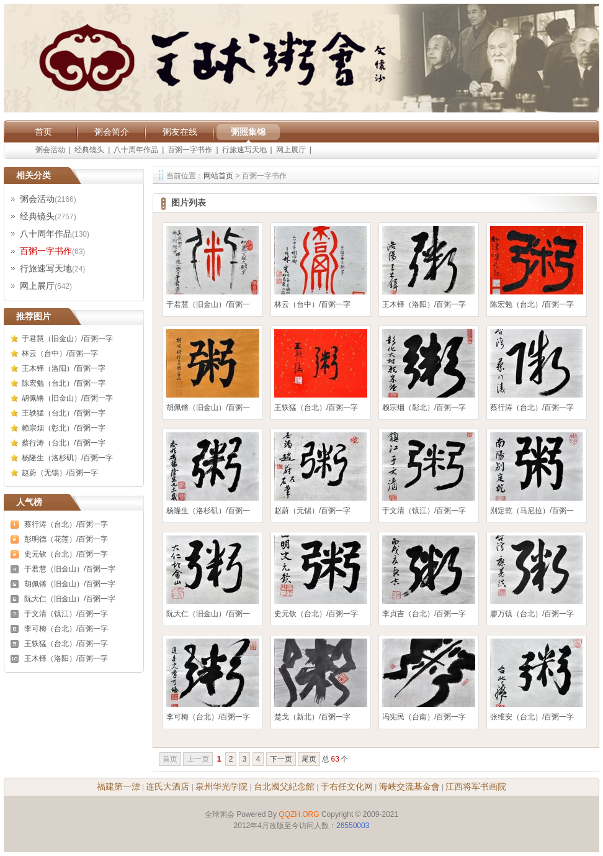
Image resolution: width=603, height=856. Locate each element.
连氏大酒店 (167, 786)
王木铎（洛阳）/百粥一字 (63, 368)
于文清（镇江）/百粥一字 (66, 613)
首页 (43, 132)
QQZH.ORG (299, 814)
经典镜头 (89, 149)
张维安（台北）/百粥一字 (532, 717)
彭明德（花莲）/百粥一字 (66, 539)
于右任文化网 (347, 786)
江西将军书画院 (475, 786)
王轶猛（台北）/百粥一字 (63, 413)
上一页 (198, 759)
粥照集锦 (248, 132)
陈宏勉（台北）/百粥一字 (63, 383)
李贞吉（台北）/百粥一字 (424, 613)
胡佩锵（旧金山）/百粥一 (208, 407)
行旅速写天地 (244, 149)
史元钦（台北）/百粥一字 (66, 554)
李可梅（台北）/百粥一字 (66, 628)
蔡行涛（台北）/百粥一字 (63, 443)
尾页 (309, 759)
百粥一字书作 (190, 149)
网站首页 (218, 175)
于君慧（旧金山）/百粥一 (208, 304)
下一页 (281, 759)
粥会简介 (111, 132)
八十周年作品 (136, 149)
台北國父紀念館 (284, 786)
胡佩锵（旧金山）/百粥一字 (67, 398)
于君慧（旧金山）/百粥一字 (67, 338)
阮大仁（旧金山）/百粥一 (208, 613)
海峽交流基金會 (409, 786)
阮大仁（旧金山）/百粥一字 (69, 598)
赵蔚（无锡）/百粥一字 (60, 472)
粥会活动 (50, 149)
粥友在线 (180, 132)
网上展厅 (291, 149)
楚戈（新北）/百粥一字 (312, 717)
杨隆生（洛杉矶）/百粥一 (208, 510)
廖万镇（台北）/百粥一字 (532, 613)
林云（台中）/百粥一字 (60, 353)
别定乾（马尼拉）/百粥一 (532, 510)
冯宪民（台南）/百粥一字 (424, 717)
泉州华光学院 (221, 786)
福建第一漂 (118, 786)
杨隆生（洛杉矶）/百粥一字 (67, 457)
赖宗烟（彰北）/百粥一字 (63, 428)
